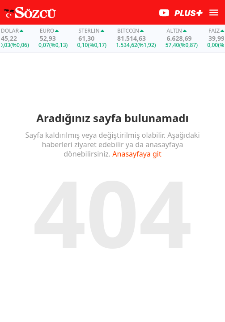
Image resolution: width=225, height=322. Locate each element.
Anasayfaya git (136, 155)
